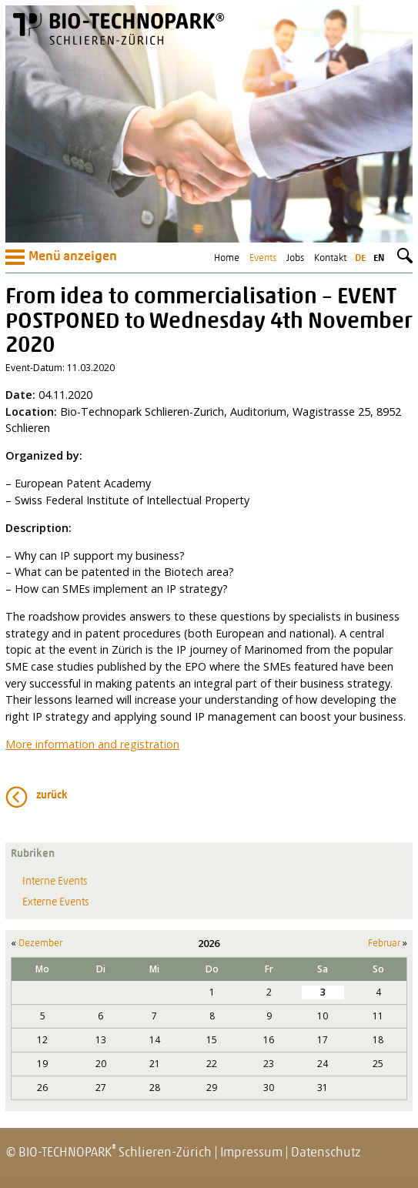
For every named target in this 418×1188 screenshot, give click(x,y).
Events (262, 258)
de (360, 258)
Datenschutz (326, 1153)
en (378, 258)
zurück (52, 795)
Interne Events (55, 882)
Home (226, 258)
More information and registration (92, 744)
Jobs (295, 258)
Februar (384, 944)
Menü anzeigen (61, 257)
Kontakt (330, 258)
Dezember (40, 944)
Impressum (251, 1153)
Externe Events (55, 903)
